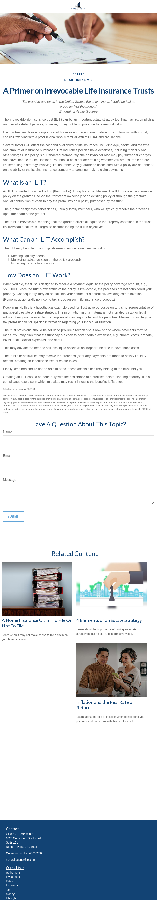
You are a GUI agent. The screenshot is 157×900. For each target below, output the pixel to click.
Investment (13, 877)
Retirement (13, 872)
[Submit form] (13, 516)
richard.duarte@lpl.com (21, 859)
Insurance (12, 885)
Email (7, 455)
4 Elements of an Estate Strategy (109, 620)
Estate (10, 881)
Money (10, 894)
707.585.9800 (24, 834)
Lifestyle (11, 898)
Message (9, 480)
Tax (8, 889)
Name (7, 431)
